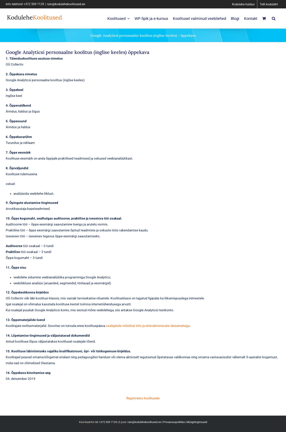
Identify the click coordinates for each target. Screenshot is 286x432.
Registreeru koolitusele (143, 398)
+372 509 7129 (34, 4)
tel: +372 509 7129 (106, 422)
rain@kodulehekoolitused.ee (66, 4)
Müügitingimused (196, 422)
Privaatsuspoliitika (174, 422)
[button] (273, 18)
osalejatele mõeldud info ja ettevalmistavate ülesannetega (148, 326)
